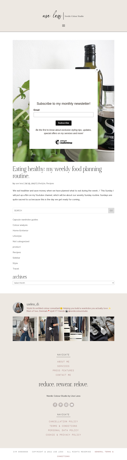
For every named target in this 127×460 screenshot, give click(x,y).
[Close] (97, 70)
